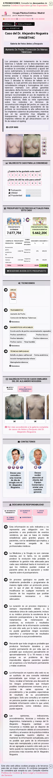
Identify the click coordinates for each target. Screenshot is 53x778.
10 (39, 175)
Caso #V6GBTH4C (11, 28)
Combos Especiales (20, 5)
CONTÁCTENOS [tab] (25, 517)
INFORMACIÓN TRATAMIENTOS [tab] (9, 511)
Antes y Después (24, 24)
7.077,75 (13, 233)
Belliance (7, 24)
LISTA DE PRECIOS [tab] (40, 511)
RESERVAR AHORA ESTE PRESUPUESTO (26, 271)
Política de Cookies (10, 773)
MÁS (16, 127)
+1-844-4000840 (38, 19)
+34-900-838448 (9, 19)
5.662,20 (38, 233)
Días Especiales (40, 5)
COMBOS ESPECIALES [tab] (10, 518)
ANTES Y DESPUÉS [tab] (10, 388)
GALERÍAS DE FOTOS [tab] (25, 511)
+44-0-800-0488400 (23, 19)
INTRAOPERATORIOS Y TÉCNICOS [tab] (25, 389)
